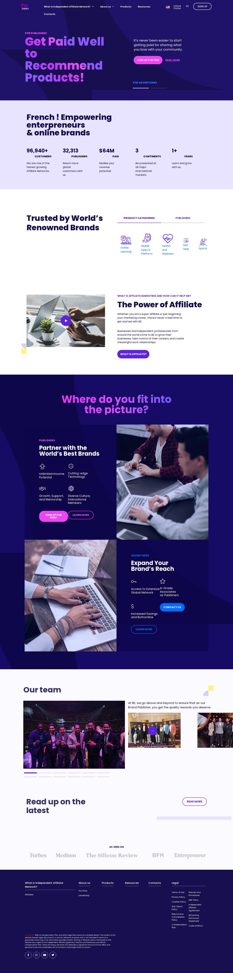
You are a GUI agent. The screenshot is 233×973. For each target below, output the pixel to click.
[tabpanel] (161, 244)
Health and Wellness (167, 246)
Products (125, 6)
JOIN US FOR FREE (148, 60)
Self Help (186, 244)
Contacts (49, 14)
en (187, 6)
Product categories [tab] (139, 218)
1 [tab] (30, 772)
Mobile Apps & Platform (146, 246)
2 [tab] (45, 772)
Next (149, 730)
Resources (144, 6)
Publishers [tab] (183, 218)
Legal (175, 883)
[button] (141, 88)
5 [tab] (88, 772)
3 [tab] (59, 772)
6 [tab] (103, 772)
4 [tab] (74, 772)
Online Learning (126, 245)
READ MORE (172, 60)
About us (107, 6)
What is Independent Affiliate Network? (69, 6)
